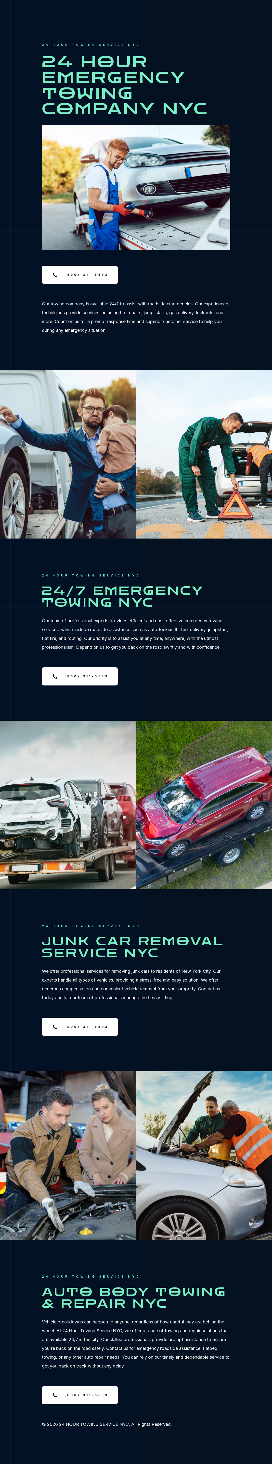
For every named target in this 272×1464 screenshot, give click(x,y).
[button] (80, 275)
